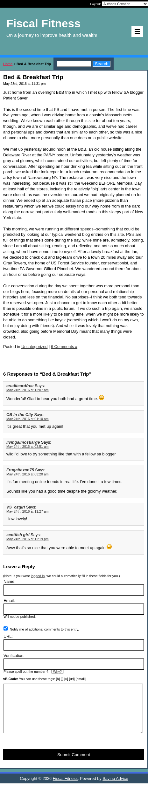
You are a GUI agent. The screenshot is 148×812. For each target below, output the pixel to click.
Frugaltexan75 (20, 469)
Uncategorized (34, 346)
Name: (10, 581)
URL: (8, 636)
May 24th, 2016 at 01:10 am (27, 419)
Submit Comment (73, 764)
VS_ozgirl (15, 507)
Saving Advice (115, 788)
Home (7, 64)
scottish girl (18, 534)
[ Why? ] (57, 671)
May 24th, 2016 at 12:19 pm (27, 539)
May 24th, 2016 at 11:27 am (27, 511)
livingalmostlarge (23, 442)
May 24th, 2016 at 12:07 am (27, 390)
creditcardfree (19, 385)
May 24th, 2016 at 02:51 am (27, 446)
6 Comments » (64, 346)
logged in (38, 576)
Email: (9, 600)
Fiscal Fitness (65, 788)
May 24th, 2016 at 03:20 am (27, 474)
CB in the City (19, 414)
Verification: (14, 655)
